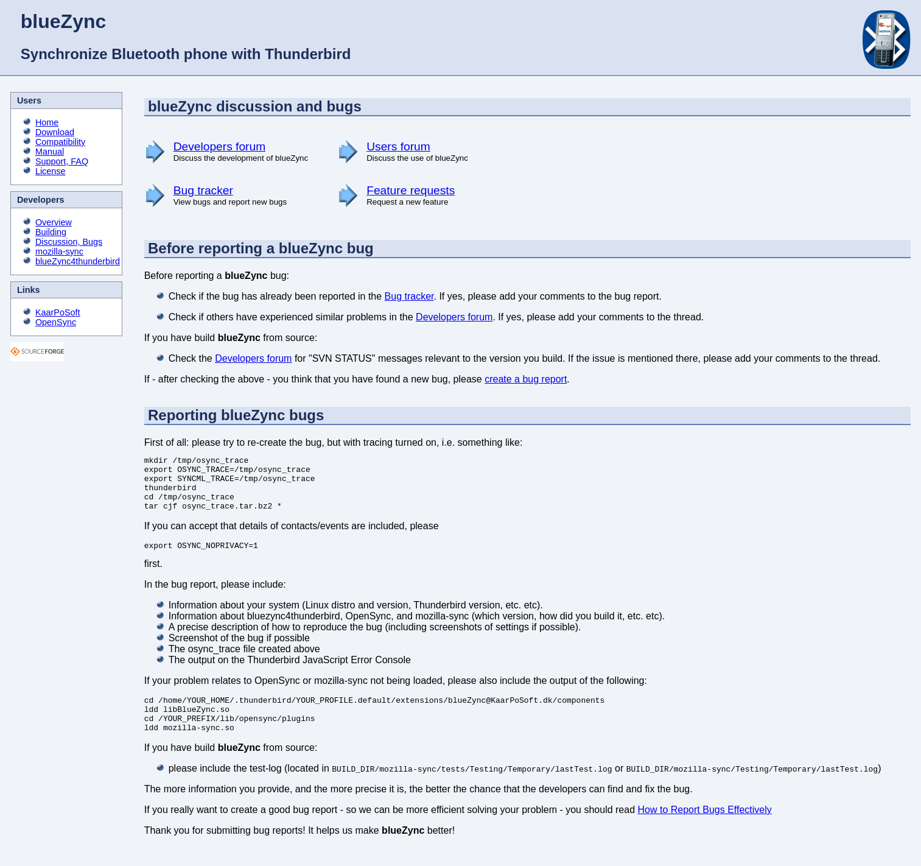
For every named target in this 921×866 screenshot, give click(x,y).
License (50, 171)
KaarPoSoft (57, 312)
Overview (53, 222)
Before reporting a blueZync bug (261, 248)
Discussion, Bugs (68, 242)
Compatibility (60, 142)
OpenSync (55, 322)
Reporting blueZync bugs (236, 415)
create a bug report (526, 379)
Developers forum (219, 146)
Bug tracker (203, 190)
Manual (49, 152)
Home (46, 122)
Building (50, 232)
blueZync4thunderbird (77, 261)
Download (54, 132)
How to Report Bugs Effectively (705, 830)
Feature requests (410, 190)
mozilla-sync (59, 251)
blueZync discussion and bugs (255, 106)
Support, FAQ (61, 161)
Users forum (398, 146)
